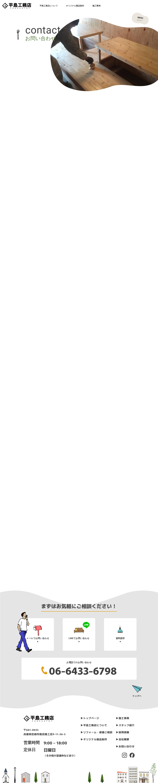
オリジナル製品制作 (75, 6)
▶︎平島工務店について (94, 725)
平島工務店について (49, 6)
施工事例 (96, 6)
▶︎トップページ (90, 718)
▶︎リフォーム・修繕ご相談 (96, 732)
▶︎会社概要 (122, 739)
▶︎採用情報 (122, 732)
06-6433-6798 (83, 670)
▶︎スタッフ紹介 (125, 725)
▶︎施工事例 (122, 718)
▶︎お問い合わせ (125, 746)
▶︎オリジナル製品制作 (94, 739)
